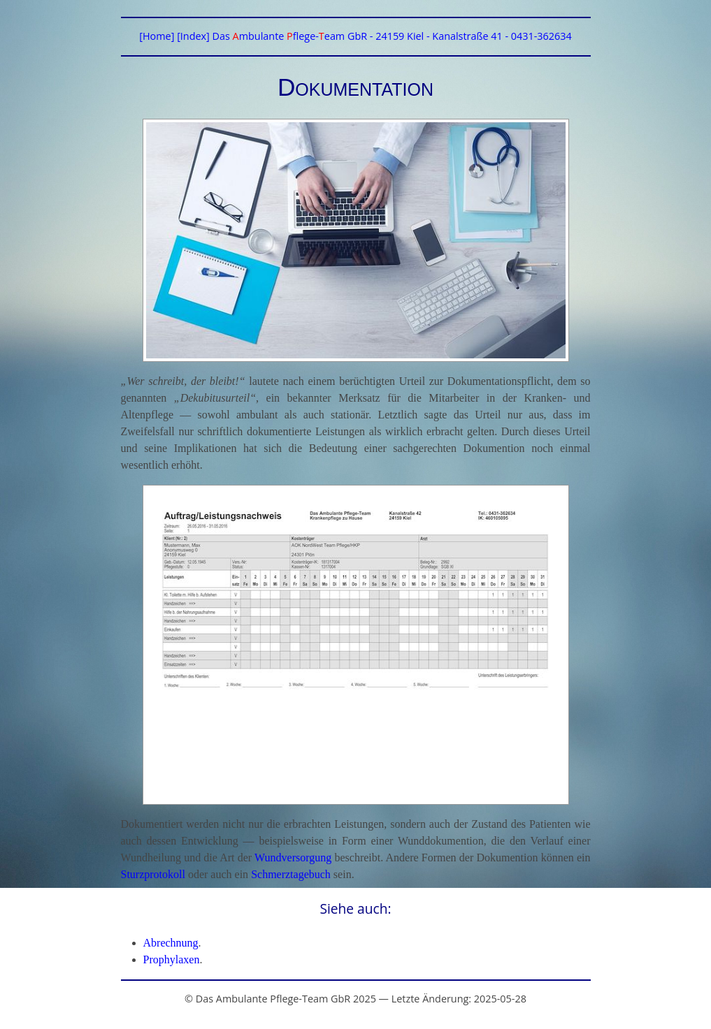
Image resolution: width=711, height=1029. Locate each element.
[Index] (193, 36)
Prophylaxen (171, 959)
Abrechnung (171, 943)
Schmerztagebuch (291, 874)
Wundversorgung (292, 857)
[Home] (156, 36)
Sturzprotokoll (153, 874)
